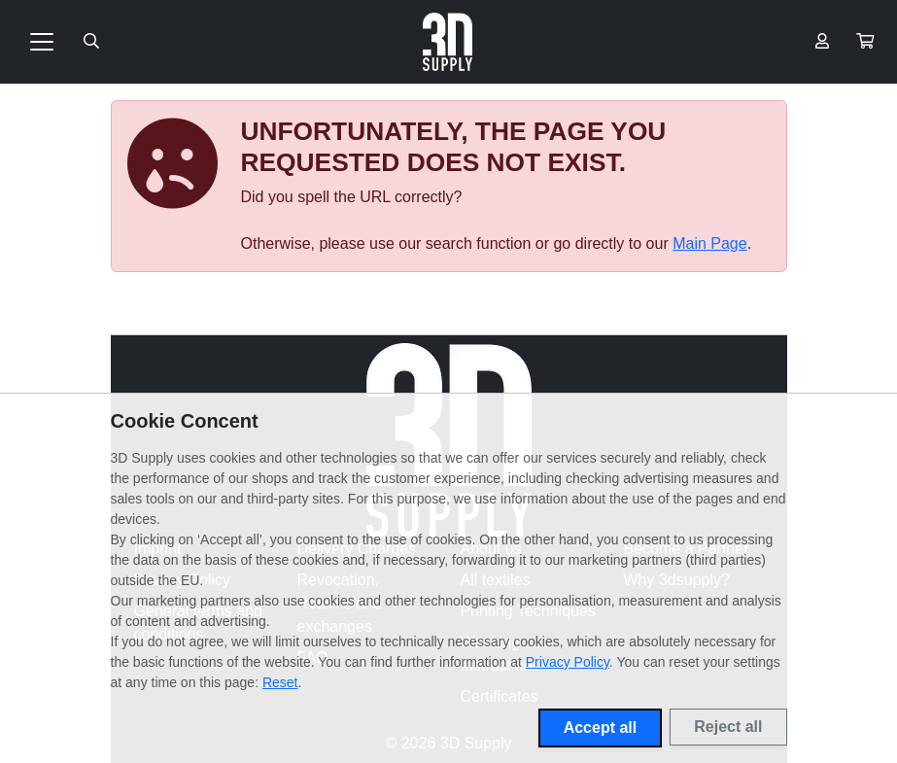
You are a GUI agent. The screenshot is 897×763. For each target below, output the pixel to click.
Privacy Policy (567, 662)
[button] (865, 41)
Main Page (710, 243)
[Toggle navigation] (42, 41)
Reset (280, 682)
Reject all (728, 726)
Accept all (601, 727)
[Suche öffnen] (91, 41)
